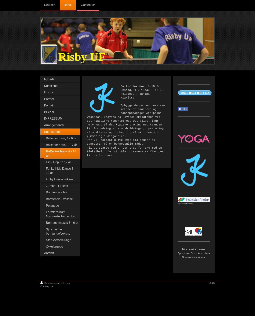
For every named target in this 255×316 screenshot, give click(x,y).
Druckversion (50, 283)
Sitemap (65, 283)
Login (212, 282)
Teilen (182, 109)
